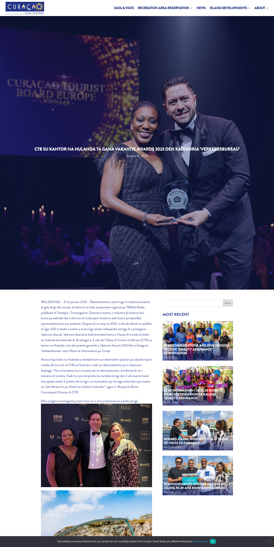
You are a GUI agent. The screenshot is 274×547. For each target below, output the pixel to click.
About (259, 8)
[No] (269, 541)
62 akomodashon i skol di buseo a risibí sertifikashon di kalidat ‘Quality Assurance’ (193, 394)
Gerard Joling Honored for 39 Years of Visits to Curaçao (196, 441)
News (201, 8)
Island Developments (228, 8)
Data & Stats (124, 8)
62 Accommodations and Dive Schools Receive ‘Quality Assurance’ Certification (197, 349)
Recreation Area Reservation (163, 8)
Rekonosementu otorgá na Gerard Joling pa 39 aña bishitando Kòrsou (194, 486)
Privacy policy (201, 541)
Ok (212, 541)
